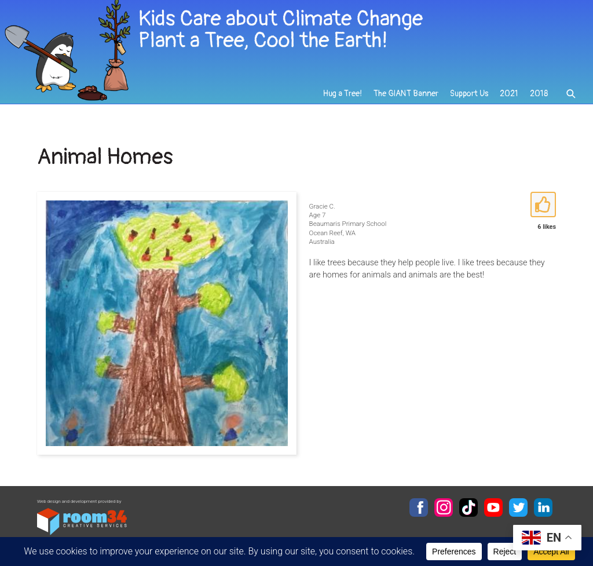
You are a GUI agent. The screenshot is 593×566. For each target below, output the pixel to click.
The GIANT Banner (406, 93)
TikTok (468, 507)
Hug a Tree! (342, 93)
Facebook (418, 507)
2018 (539, 93)
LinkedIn (543, 507)
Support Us (469, 93)
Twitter (518, 507)
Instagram (443, 507)
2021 (509, 93)
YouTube (493, 507)
